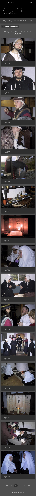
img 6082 (6, 359)
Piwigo (22, 492)
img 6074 (6, 63)
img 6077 (6, 152)
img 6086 (6, 241)
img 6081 (6, 211)
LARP (9, 21)
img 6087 (6, 418)
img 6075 (6, 93)
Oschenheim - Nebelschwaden (20, 21)
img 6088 (6, 447)
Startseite (4, 20)
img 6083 (6, 388)
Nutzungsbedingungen (10, 11)
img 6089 (6, 477)
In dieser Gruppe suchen (10, 26)
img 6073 (6, 300)
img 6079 (6, 181)
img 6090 (6, 270)
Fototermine (19, 9)
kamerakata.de (8, 2)
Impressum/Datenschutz (10, 13)
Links (19, 11)
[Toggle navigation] (31, 2)
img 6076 (6, 122)
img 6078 (6, 329)
